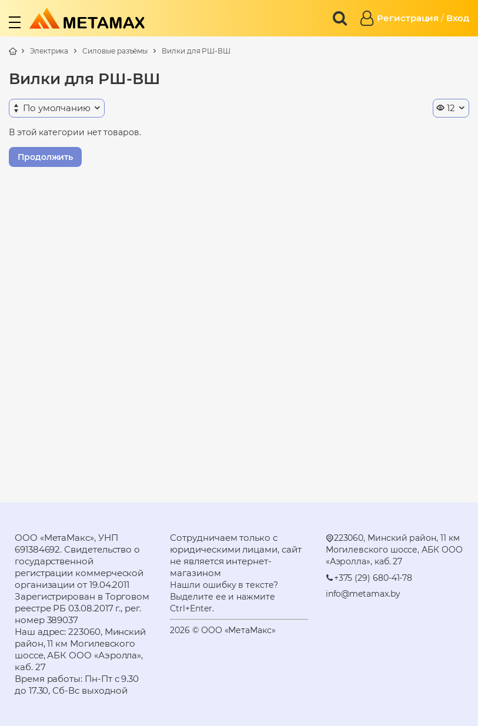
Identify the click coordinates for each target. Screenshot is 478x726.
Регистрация (408, 18)
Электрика (49, 50)
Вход (457, 18)
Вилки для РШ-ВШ (196, 50)
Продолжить (45, 157)
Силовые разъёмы (115, 50)
